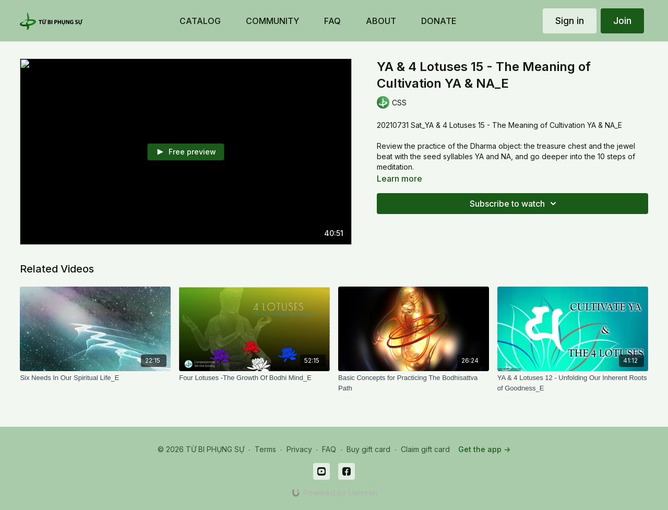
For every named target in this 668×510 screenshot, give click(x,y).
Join (622, 20)
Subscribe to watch (514, 203)
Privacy (299, 449)
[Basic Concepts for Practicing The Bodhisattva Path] (413, 383)
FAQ (329, 449)
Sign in (569, 20)
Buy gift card (368, 449)
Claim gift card (425, 449)
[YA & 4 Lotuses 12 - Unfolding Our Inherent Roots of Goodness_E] (572, 383)
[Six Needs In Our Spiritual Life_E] (95, 378)
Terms (265, 449)
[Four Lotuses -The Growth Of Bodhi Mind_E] (254, 378)
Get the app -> (484, 449)
